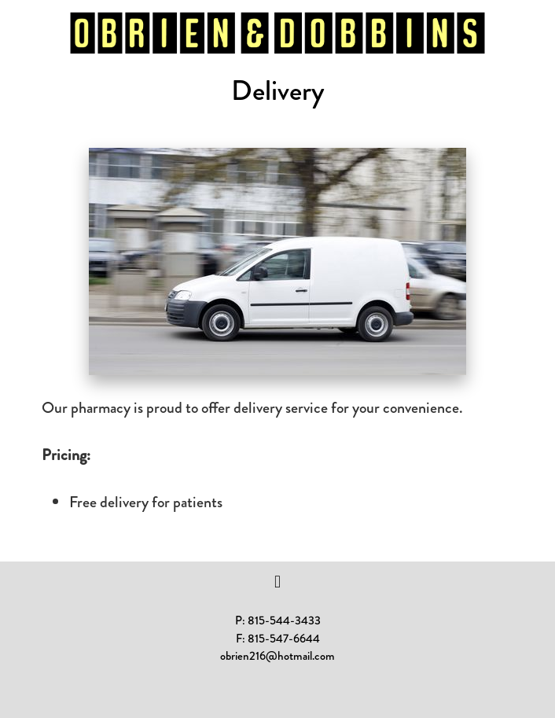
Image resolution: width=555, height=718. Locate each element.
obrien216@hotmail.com (277, 656)
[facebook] (277, 582)
